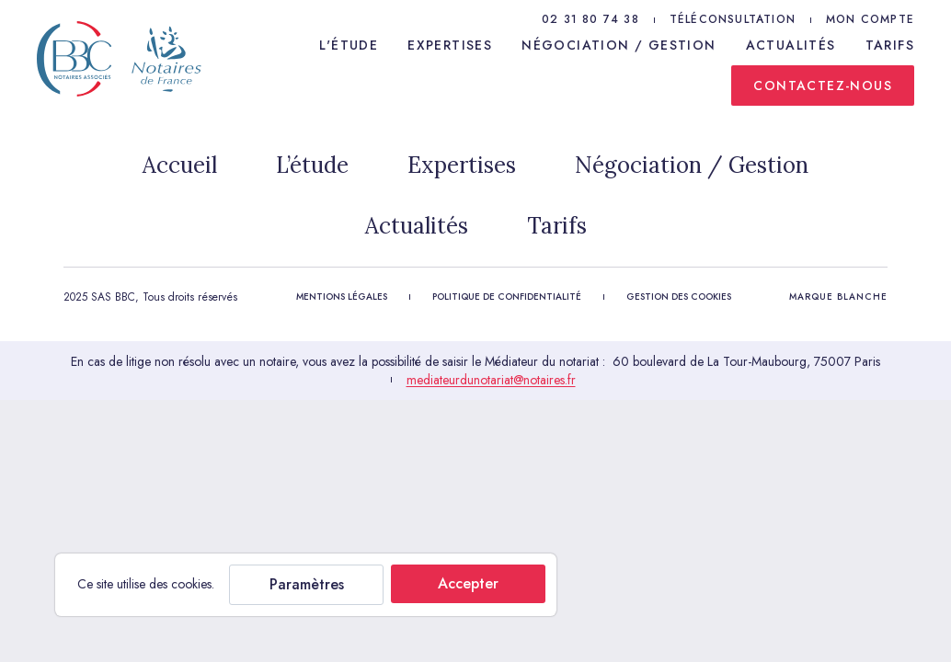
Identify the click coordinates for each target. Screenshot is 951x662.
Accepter (468, 583)
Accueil (180, 165)
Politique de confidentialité (506, 296)
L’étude (312, 165)
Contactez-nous (822, 85)
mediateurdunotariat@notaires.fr (491, 380)
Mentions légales (341, 296)
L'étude (348, 45)
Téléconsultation (733, 19)
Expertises (449, 45)
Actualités (791, 45)
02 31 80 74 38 (590, 19)
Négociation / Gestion (618, 45)
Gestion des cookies (678, 296)
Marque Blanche (838, 296)
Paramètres (306, 584)
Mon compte (870, 19)
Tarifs (889, 45)
